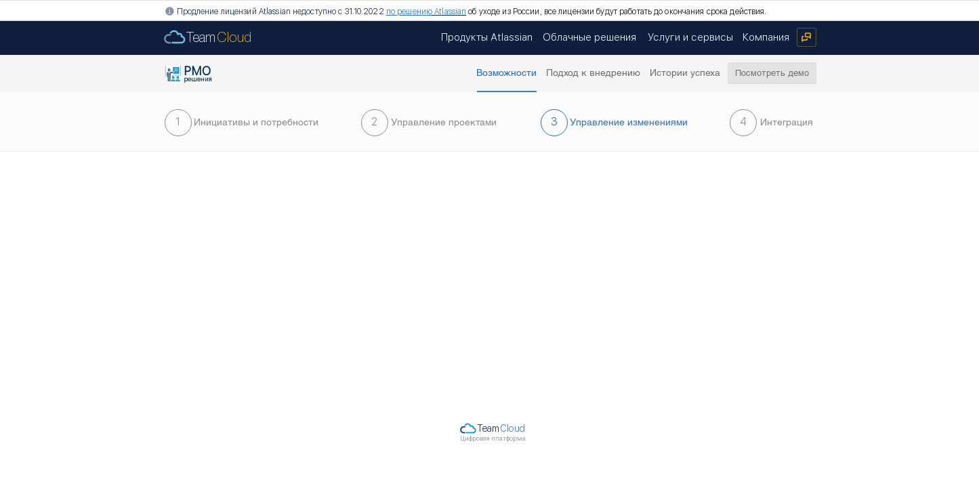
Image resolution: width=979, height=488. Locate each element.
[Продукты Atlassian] (487, 37)
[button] (506, 73)
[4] (743, 122)
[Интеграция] (786, 123)
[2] (374, 122)
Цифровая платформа (493, 438)
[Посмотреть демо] (772, 73)
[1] (178, 122)
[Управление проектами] (444, 123)
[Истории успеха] (685, 73)
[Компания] (766, 37)
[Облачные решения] (590, 37)
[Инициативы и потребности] (256, 123)
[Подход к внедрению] (593, 73)
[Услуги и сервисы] (690, 37)
